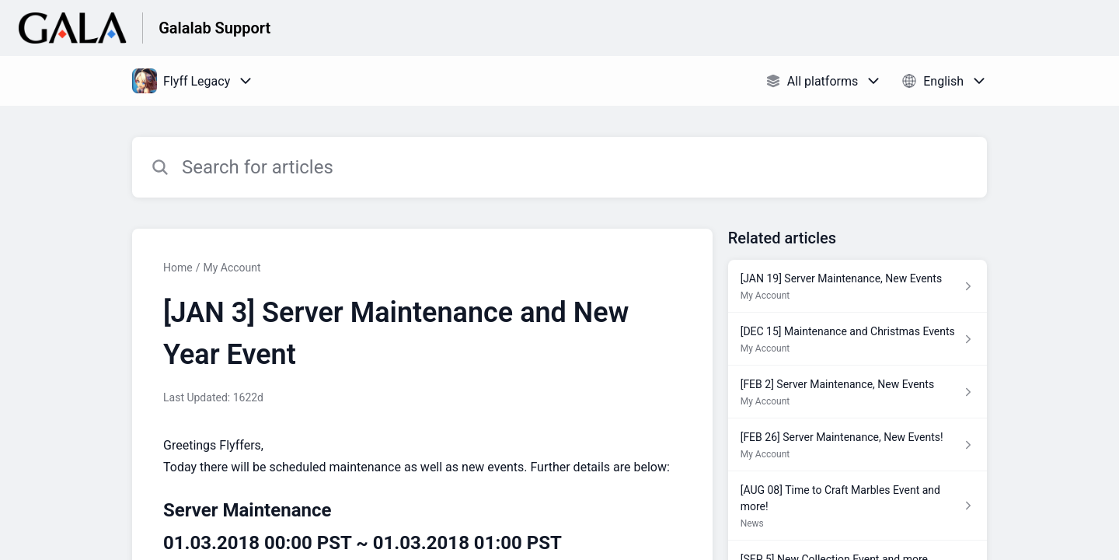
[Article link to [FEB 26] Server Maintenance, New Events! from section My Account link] (857, 444)
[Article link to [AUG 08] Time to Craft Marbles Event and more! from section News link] (857, 506)
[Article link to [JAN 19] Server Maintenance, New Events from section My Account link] (857, 286)
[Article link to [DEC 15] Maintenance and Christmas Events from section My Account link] (857, 339)
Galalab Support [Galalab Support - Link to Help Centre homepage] (214, 28)
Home (178, 267)
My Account (231, 267)
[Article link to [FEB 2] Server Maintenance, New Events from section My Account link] (857, 392)
